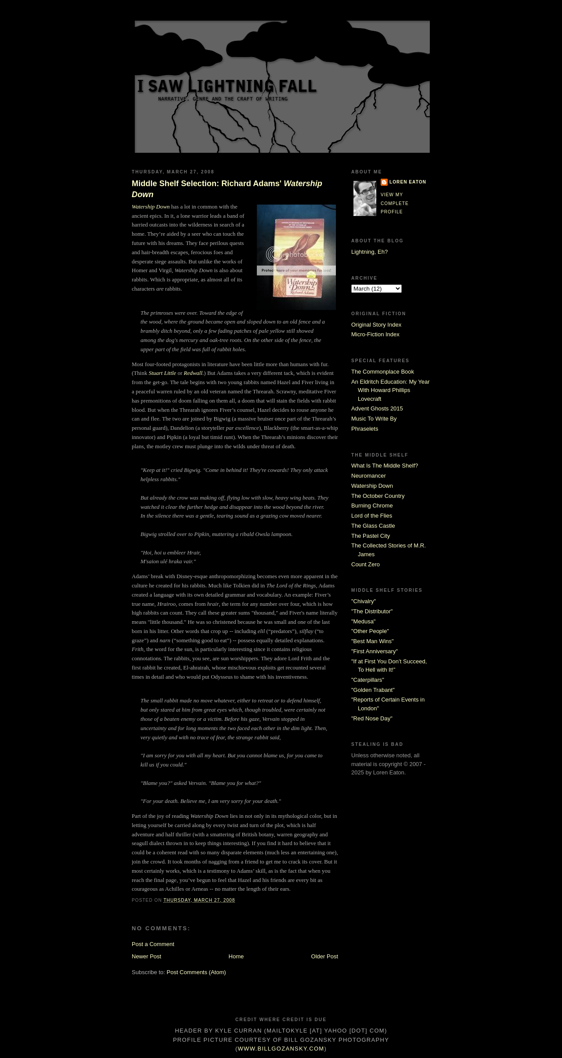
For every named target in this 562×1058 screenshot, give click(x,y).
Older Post (324, 956)
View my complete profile (395, 203)
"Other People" (370, 631)
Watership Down (151, 206)
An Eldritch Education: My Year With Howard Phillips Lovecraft (390, 390)
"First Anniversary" (374, 651)
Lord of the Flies (371, 515)
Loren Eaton (407, 182)
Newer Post (146, 956)
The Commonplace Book (382, 371)
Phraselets (364, 428)
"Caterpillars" (367, 680)
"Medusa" (363, 621)
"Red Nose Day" (372, 718)
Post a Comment (153, 944)
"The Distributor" (372, 611)
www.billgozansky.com (281, 1048)
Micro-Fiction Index (375, 334)
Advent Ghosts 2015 (377, 408)
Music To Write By (374, 418)
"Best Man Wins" (372, 641)
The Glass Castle (373, 525)
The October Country (377, 496)
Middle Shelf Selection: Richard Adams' (227, 189)
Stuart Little (162, 373)
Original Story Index (376, 324)
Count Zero (365, 564)
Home (236, 956)
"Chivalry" (363, 601)
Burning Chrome (372, 505)
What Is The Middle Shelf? (384, 465)
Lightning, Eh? (369, 251)
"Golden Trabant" (373, 690)
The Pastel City (370, 536)
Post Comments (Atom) (196, 972)
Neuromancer (368, 475)
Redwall (193, 373)
